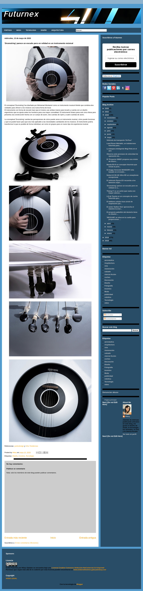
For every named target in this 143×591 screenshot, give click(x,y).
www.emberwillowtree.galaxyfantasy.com (89, 570)
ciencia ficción (110, 274)
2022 (107, 112)
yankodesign (19, 446)
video (106, 303)
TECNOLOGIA (31, 30)
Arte (106, 266)
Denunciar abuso (110, 392)
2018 (107, 241)
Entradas (108, 315)
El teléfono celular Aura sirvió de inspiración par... (120, 203)
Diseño (15, 456)
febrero (110, 230)
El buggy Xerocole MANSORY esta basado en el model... (120, 171)
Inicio (53, 537)
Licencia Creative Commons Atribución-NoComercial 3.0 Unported (78, 568)
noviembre (111, 118)
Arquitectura (109, 263)
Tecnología (30, 456)
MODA (18, 30)
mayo (109, 137)
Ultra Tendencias (32, 446)
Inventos (22, 456)
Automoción (109, 269)
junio (109, 134)
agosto (110, 128)
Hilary (127, 416)
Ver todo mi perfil (129, 434)
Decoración (109, 280)
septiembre (111, 124)
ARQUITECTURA (57, 30)
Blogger (80, 584)
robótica (107, 297)
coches (107, 277)
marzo (109, 227)
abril (109, 223)
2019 (107, 237)
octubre (110, 121)
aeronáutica (109, 260)
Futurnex (21, 14)
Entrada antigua (87, 537)
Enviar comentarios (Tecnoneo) (26, 543)
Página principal (110, 400)
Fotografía (108, 286)
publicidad (108, 294)
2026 (107, 108)
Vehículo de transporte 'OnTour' (119, 140)
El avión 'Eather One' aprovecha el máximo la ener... (120, 208)
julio (109, 131)
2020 (107, 115)
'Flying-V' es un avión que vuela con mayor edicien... (121, 192)
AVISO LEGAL (11, 578)
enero (109, 233)
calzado (107, 272)
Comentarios (110, 319)
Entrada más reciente (16, 537)
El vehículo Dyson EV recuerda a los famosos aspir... (121, 181)
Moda (106, 292)
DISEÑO (44, 30)
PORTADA (8, 30)
